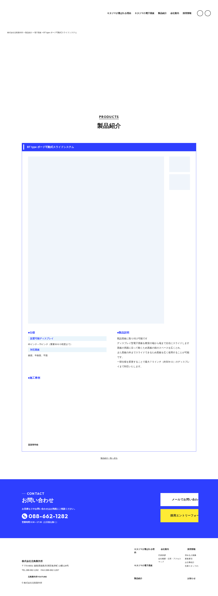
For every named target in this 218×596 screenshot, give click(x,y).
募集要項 (171, 558)
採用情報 (183, 13)
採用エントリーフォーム (169, 516)
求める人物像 (172, 554)
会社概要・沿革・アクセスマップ (143, 578)
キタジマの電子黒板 (141, 13)
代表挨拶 (135, 573)
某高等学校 (68, 413)
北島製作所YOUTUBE (35, 577)
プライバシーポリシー (178, 579)
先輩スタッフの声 (174, 565)
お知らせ (171, 572)
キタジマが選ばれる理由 (116, 13)
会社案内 (171, 13)
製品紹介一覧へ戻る (109, 458)
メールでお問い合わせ (170, 499)
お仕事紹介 (172, 562)
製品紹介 (158, 13)
